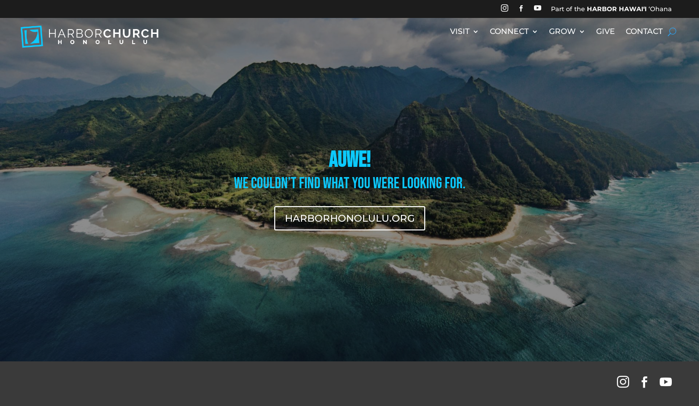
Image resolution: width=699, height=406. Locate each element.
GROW (562, 32)
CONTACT (644, 32)
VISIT (459, 32)
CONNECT (509, 32)
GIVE (605, 32)
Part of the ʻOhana (611, 9)
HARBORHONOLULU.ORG (350, 218)
